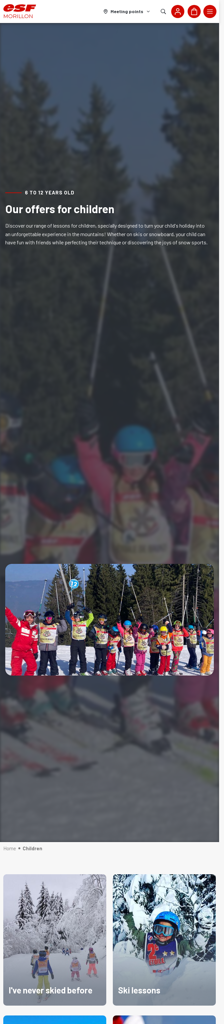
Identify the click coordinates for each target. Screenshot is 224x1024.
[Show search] (163, 11)
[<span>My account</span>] (177, 11)
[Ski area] (127, 11)
